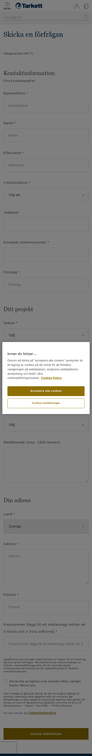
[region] (46, 378)
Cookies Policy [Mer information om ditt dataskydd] (51, 378)
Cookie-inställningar (46, 403)
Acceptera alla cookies (46, 391)
